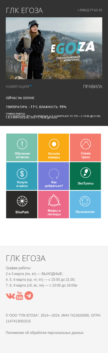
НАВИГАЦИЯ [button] (19, 86)
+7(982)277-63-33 (89, 10)
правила (92, 86)
